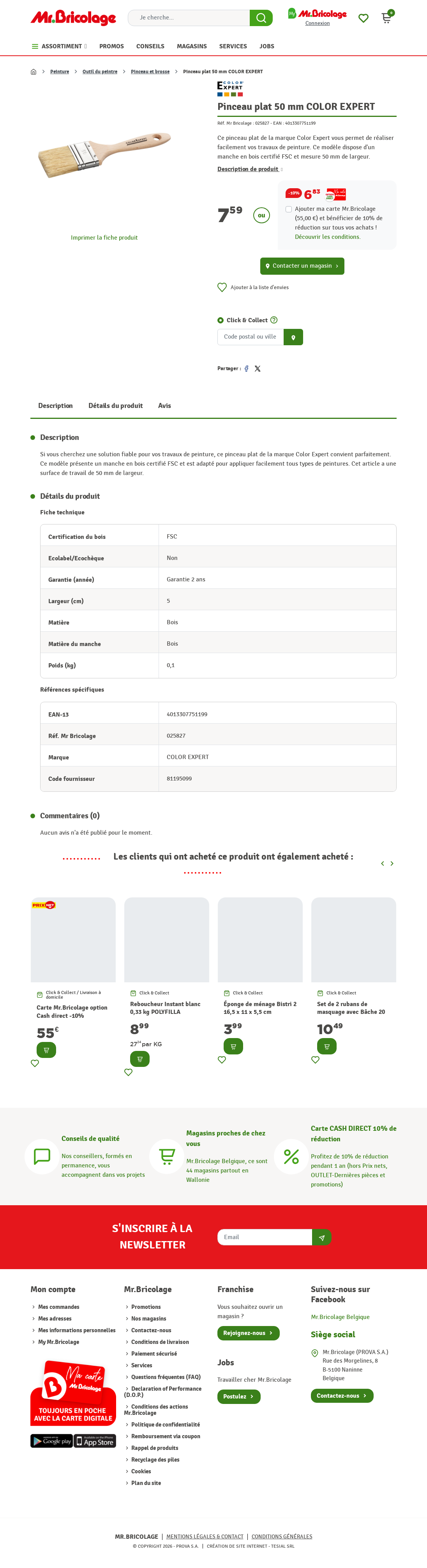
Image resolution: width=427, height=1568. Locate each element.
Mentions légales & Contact (204, 1536)
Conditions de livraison (159, 1342)
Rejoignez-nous (244, 1333)
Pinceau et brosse (150, 72)
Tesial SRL (283, 1546)
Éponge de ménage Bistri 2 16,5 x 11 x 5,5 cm (260, 1008)
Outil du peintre (100, 72)
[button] (386, 18)
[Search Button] (261, 18)
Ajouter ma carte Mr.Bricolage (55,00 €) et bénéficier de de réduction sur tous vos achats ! (339, 218)
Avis (164, 405)
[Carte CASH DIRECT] (291, 1155)
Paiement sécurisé (153, 1354)
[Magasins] (166, 1155)
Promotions (145, 1307)
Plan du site (145, 1483)
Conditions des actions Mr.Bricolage (156, 1410)
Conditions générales (282, 1536)
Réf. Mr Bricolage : (235, 123)
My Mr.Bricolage (58, 1342)
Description (55, 405)
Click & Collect (247, 320)
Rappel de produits (154, 1448)
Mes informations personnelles (77, 1330)
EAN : (278, 123)
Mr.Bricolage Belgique (340, 1317)
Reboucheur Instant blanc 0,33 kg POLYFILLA (165, 1008)
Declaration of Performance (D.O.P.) (162, 1392)
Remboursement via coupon (165, 1436)
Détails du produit (115, 405)
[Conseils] (42, 1155)
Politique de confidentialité (165, 1425)
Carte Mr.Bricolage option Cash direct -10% (72, 1012)
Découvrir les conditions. (328, 237)
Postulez (234, 1396)
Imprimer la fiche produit (104, 238)
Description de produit (250, 169)
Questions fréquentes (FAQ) (165, 1377)
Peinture (59, 72)
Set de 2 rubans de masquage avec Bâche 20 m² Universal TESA (351, 1012)
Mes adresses (55, 1319)
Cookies (140, 1471)
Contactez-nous (150, 1330)
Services (141, 1365)
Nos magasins (148, 1319)
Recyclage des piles (155, 1460)
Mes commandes (58, 1307)
